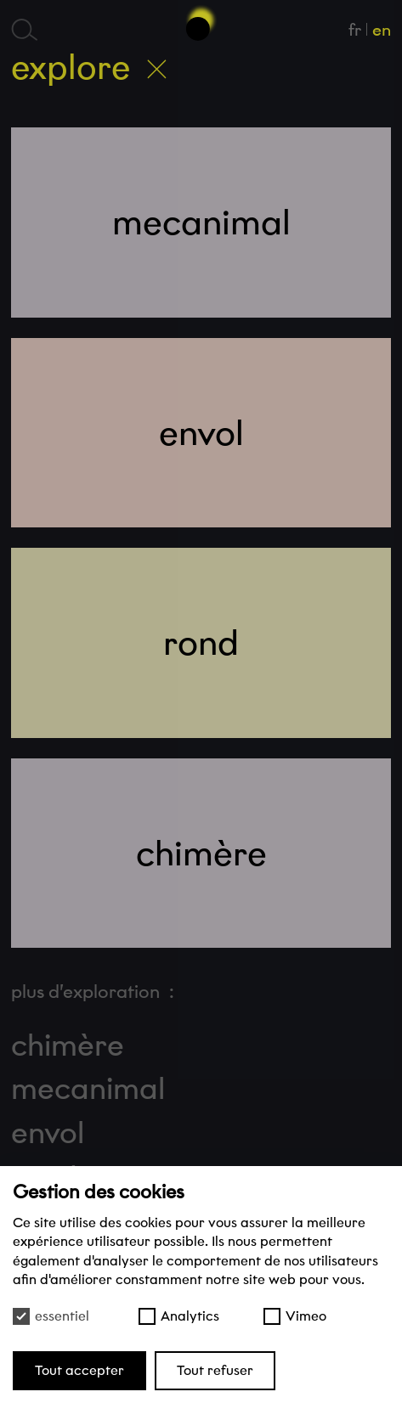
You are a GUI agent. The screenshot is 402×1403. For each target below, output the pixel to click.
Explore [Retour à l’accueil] (89, 67)
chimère (67, 1045)
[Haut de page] (201, 22)
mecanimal (88, 1088)
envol (47, 1133)
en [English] (381, 30)
